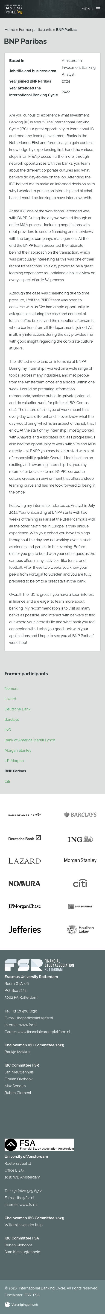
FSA (36, 1295)
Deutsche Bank (17, 709)
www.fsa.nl (29, 1205)
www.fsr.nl (28, 1025)
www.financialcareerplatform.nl (44, 1032)
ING (8, 730)
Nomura (11, 688)
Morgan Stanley (18, 750)
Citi (7, 781)
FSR (27, 1295)
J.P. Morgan (14, 761)
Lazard (10, 699)
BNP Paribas (66, 30)
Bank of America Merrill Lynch (30, 740)
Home (10, 30)
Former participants (35, 30)
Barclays (12, 719)
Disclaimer (14, 1295)
